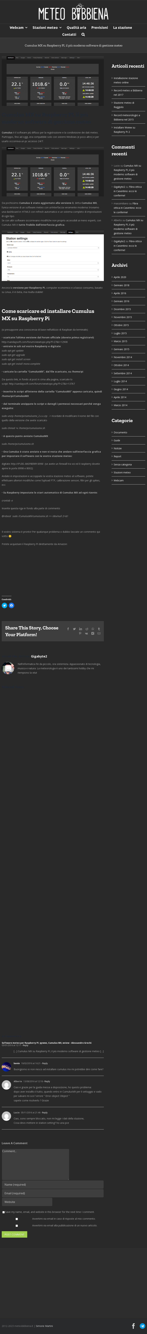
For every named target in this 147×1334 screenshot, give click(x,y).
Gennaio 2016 (121, 301)
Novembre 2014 (123, 357)
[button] (83, 34)
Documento (120, 432)
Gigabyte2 (39, 656)
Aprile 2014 (120, 397)
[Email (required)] (53, 1193)
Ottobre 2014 (121, 365)
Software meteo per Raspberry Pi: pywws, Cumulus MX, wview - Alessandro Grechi (47, 1042)
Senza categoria (123, 464)
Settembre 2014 (123, 373)
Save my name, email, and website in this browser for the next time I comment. (49, 1212)
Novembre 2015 (123, 317)
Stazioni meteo (122, 472)
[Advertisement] (73, 1282)
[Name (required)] (53, 1184)
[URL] (27, 1202)
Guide (117, 440)
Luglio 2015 (120, 333)
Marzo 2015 (120, 341)
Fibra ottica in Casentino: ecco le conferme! (128, 191)
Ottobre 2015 (121, 325)
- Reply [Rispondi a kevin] (44, 1063)
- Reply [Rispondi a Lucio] (43, 1112)
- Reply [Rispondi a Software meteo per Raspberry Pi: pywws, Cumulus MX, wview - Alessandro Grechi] (24, 1045)
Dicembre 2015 (122, 309)
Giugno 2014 (121, 389)
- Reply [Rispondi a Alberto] (46, 1081)
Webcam (119, 480)
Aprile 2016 (120, 293)
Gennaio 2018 (121, 285)
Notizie (118, 448)
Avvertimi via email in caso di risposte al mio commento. (64, 1218)
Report (117, 456)
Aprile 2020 (120, 277)
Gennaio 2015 (121, 349)
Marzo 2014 (120, 405)
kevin (17, 1063)
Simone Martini (44, 1326)
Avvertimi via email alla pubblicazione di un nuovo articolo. (64, 1225)
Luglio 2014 (120, 381)
